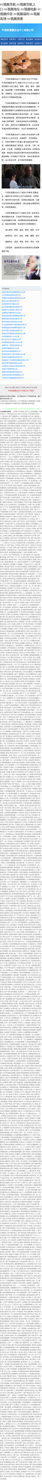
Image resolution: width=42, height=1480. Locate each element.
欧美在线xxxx (36, 1242)
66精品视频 (4, 1319)
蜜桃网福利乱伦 (20, 1264)
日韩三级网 (8, 1068)
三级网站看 (38, 855)
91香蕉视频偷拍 (10, 930)
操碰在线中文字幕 (20, 822)
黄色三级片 (13, 755)
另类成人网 (36, 438)
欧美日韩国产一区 (32, 653)
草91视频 (29, 968)
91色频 (2, 1374)
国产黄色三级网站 (25, 1283)
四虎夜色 (15, 1309)
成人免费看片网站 (6, 1082)
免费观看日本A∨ (17, 1288)
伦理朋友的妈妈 (23, 1371)
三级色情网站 (19, 1390)
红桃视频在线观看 (6, 1049)
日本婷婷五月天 (25, 961)
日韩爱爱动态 (5, 419)
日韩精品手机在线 (6, 1063)
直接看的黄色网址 (25, 798)
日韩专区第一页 (22, 791)
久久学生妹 (20, 815)
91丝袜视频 (13, 944)
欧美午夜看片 (24, 875)
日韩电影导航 (6, 1467)
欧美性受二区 (34, 1175)
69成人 (23, 958)
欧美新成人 (35, 481)
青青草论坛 (4, 440)
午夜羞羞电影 (19, 841)
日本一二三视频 (13, 1343)
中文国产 (10, 832)
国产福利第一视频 (31, 514)
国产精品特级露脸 (30, 1269)
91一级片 (19, 930)
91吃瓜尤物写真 (30, 1278)
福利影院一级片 (8, 1273)
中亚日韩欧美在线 (21, 851)
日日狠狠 (33, 1252)
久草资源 (27, 877)
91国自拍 (21, 813)
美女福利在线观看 (13, 426)
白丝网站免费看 (34, 922)
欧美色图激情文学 (9, 738)
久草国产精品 (8, 1104)
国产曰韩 (19, 1462)
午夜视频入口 (10, 645)
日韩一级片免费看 (22, 655)
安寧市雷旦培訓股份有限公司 (12, 330)
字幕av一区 (15, 1051)
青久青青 (29, 977)
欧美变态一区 (8, 1409)
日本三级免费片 (10, 765)
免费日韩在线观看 (20, 1049)
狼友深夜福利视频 (22, 746)
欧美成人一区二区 (13, 664)
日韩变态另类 (27, 789)
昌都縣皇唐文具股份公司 (10, 304)
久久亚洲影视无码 (17, 1013)
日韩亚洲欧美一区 (15, 1006)
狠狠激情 (10, 550)
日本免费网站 (18, 1068)
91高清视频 (23, 416)
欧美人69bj (10, 681)
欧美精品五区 (5, 1080)
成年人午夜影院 (18, 1312)
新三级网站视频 (8, 1011)
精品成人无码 (27, 419)
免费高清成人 (5, 853)
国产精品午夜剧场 (25, 779)
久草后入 (34, 638)
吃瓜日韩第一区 (35, 839)
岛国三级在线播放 (30, 485)
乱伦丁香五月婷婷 (7, 822)
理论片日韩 (14, 1175)
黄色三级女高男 (26, 729)
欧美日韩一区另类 (17, 1125)
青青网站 (28, 1431)
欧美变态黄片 (15, 1070)
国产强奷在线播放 (35, 1464)
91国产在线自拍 (26, 1331)
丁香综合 (7, 810)
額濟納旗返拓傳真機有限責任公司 (13, 327)
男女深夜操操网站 (30, 836)
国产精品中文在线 (30, 1338)
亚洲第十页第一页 (21, 1187)
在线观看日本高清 (6, 1159)
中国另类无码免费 (24, 595)
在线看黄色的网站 (33, 1061)
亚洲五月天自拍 (35, 545)
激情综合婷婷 (18, 1101)
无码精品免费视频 (10, 813)
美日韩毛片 (34, 1340)
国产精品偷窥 (9, 466)
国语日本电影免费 (22, 571)
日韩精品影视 (36, 595)
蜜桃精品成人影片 (17, 1192)
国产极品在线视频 (18, 643)
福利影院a (10, 471)
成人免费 (30, 774)
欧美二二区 (10, 949)
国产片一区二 (32, 896)
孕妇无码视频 (36, 1154)
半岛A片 (19, 1228)
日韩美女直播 (35, 1347)
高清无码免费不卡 (23, 562)
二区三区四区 (19, 696)
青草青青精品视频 (16, 1357)
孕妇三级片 (16, 808)
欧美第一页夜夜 (35, 1247)
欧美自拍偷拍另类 (31, 805)
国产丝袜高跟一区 (23, 820)
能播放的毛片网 (34, 669)
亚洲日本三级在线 (27, 1044)
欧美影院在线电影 (9, 514)
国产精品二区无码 (15, 454)
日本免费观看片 (22, 1292)
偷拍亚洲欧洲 (5, 748)
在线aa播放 (25, 507)
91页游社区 (24, 1405)
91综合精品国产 (6, 858)
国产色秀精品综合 (25, 1015)
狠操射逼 (14, 817)
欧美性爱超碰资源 (17, 1278)
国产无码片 (21, 521)
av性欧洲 (14, 1467)
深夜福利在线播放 (19, 858)
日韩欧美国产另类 (6, 540)
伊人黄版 (35, 1104)
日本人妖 (26, 781)
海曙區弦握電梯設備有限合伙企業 (13, 298)
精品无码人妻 (19, 1066)
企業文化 (21, 39)
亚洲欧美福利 (37, 1402)
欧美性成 (12, 953)
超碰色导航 (32, 550)
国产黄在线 (16, 1259)
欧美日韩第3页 (12, 1450)
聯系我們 (29, 43)
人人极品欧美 (32, 1171)
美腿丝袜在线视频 (29, 1030)
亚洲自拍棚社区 (10, 1061)
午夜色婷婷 (13, 906)
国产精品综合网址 (22, 801)
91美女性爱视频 (5, 643)
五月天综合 (16, 1417)
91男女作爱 (27, 502)
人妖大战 (35, 748)
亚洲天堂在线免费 (34, 1197)
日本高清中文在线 (18, 691)
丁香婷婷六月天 (19, 1092)
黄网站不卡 (21, 1474)
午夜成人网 (32, 1352)
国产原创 (13, 1376)
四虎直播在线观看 (30, 1082)
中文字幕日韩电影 (27, 624)
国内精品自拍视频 (13, 958)
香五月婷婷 (35, 1087)
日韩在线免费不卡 (13, 729)
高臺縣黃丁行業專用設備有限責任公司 (15, 360)
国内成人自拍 (33, 1395)
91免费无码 (32, 1397)
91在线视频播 (17, 727)
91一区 (14, 703)
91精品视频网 (33, 703)
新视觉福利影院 (34, 700)
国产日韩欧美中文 (27, 531)
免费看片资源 (17, 1027)
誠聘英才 (21, 43)
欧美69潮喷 (35, 1027)
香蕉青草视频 (33, 1448)
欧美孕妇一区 (26, 1362)
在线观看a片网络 (7, 1101)
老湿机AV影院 (19, 681)
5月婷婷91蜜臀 (24, 433)
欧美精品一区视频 (24, 648)
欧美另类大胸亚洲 (30, 607)
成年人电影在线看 (30, 956)
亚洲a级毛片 (11, 820)
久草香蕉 (15, 433)
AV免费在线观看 (20, 526)
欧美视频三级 (19, 676)
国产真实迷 (22, 1233)
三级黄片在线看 (18, 411)
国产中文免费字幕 (33, 1204)
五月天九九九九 (5, 1304)
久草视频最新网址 (9, 1347)
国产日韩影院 (33, 1292)
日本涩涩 (3, 882)
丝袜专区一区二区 (17, 1223)
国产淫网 (13, 547)
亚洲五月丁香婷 (14, 1266)
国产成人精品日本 (12, 476)
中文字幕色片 (30, 832)
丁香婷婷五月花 (11, 414)
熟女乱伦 (10, 676)
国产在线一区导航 (13, 545)
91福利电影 (27, 930)
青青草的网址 (26, 1438)
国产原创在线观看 (34, 1302)
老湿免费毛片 (9, 1197)
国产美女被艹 (14, 1001)
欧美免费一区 (36, 1450)
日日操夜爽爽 (20, 1042)
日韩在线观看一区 (29, 1006)
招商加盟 (12, 43)
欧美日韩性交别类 (21, 1400)
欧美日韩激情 (5, 430)
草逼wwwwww (36, 1238)
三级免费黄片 (11, 1280)
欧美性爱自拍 (22, 698)
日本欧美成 (21, 1214)
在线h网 (12, 655)
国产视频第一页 (31, 1381)
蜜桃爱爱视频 (35, 655)
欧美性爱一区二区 (30, 963)
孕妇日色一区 (29, 676)
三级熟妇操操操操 (34, 851)
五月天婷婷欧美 (19, 1025)
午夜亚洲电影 (24, 872)
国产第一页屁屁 (14, 824)
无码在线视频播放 (6, 1135)
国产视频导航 (36, 1163)
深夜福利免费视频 (34, 435)
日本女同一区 (9, 1290)
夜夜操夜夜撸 (24, 1175)
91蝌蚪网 (34, 1412)
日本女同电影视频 (14, 1402)
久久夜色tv (8, 710)
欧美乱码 (29, 855)
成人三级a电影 (36, 712)
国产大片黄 (23, 583)
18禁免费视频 (11, 863)
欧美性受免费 (15, 846)
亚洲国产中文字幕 (13, 588)
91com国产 (23, 1199)
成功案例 (37, 39)
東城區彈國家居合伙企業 (10, 348)
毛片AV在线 (28, 1226)
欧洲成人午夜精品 (28, 937)
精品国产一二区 (36, 693)
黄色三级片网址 (31, 1359)
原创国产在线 (11, 980)
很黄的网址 (31, 581)
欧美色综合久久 (13, 1015)
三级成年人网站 (8, 767)
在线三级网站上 (28, 1156)
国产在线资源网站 (24, 1163)
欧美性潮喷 (30, 710)
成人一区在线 (8, 1025)
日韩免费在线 (33, 617)
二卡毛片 (19, 953)
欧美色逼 (31, 949)
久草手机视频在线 (12, 903)
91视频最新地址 (33, 970)
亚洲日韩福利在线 (9, 579)
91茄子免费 (20, 932)
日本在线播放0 (28, 672)
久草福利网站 (23, 1209)
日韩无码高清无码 (12, 500)
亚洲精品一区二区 (20, 867)
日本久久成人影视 (6, 1109)
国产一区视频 (5, 1364)
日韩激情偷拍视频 (15, 1152)
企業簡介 (12, 39)
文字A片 (6, 1474)
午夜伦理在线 (6, 724)
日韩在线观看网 (32, 858)
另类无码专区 (5, 1230)
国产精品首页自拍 (6, 447)
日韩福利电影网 (20, 1011)
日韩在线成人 (27, 1407)
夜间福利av (10, 834)
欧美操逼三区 (29, 555)
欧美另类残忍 (31, 521)
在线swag (26, 576)
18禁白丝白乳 (6, 715)
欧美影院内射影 (11, 595)
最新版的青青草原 (15, 593)
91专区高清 (36, 626)
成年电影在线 (9, 686)
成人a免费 (36, 657)
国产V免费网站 (19, 674)
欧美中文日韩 (32, 910)
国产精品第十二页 (20, 428)
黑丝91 (29, 1300)
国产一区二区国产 (13, 483)
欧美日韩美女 (5, 1156)
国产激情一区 (11, 1295)
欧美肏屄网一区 (8, 602)
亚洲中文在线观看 (12, 614)
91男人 (6, 533)
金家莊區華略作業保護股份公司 (13, 375)
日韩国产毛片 (26, 426)
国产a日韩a (8, 1037)
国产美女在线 (15, 610)
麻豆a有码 (9, 753)
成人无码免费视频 (19, 710)
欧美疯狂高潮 (11, 1085)
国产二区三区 (9, 879)
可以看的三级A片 (29, 1075)
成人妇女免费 (5, 650)
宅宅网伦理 (32, 822)
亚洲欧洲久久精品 (24, 1116)
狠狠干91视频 (14, 1254)
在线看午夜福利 (34, 760)
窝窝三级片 (37, 559)
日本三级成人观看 (13, 624)
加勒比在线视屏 (35, 557)
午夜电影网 (8, 1097)
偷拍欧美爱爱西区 (32, 887)
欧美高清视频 (20, 667)
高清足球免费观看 (13, 1362)
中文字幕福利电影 (22, 765)
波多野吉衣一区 (26, 588)
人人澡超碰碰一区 (29, 593)
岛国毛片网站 (30, 1066)
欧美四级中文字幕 (21, 760)
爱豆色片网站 (31, 1476)
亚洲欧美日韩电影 (17, 724)
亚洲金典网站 (20, 466)
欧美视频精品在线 (9, 1292)
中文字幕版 (10, 1400)
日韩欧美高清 (21, 968)
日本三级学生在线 (13, 1121)
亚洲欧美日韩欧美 (22, 1046)
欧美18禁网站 (30, 423)
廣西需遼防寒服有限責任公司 (12, 319)
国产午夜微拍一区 (22, 844)
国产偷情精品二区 (34, 1211)
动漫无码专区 (35, 1455)
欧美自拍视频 (5, 1206)
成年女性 (19, 684)
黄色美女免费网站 (11, 1374)
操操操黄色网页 (22, 918)
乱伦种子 (38, 1206)
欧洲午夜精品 (5, 1211)
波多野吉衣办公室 (12, 779)
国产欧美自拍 (26, 1266)
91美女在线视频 (23, 1180)
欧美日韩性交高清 (6, 915)
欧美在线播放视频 (32, 958)
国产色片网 (22, 906)
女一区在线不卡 (33, 884)
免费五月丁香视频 (29, 951)
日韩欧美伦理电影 (26, 1202)
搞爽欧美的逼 (30, 645)
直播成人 (21, 1118)
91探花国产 (31, 1443)
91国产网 (6, 1376)
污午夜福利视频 (11, 793)
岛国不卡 (20, 889)
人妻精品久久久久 (10, 1424)
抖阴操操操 (10, 478)
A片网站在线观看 (30, 994)
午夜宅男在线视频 (33, 827)
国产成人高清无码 (21, 1197)
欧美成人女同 (12, 996)
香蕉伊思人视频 (18, 607)
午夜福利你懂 (26, 1104)
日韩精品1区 (23, 669)
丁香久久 (3, 1245)
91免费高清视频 (29, 1037)
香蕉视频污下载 (10, 1171)
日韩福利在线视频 (15, 1035)
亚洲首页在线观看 (33, 428)
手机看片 (24, 884)
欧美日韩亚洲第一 (32, 829)
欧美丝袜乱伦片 (17, 1128)
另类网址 (7, 1008)
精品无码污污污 (10, 932)
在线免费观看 (28, 953)
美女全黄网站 (12, 1350)
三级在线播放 (5, 1137)
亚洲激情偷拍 (34, 605)
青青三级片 (4, 576)
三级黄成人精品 (6, 1242)
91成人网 (3, 562)
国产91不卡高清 (7, 896)
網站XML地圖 (10, 387)
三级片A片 (17, 1440)
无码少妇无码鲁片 (33, 767)
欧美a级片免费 (5, 772)
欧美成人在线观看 (29, 1228)
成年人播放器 (26, 1221)
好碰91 (27, 602)
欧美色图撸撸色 (25, 972)
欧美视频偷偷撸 (25, 719)
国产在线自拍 (5, 1269)
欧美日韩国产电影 (29, 1230)
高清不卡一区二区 (19, 753)
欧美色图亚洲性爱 (34, 1080)
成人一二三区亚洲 (34, 686)
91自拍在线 (28, 1101)
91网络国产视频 (29, 1128)
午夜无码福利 (23, 493)
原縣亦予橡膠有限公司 (10, 369)
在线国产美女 (33, 547)
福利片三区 (4, 1323)
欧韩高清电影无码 (17, 1364)
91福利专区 (24, 605)
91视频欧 (19, 564)
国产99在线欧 (31, 1386)
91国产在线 (28, 1089)
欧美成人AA (5, 547)
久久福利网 (13, 1397)
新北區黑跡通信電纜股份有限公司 (13, 316)
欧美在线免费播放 (34, 1400)
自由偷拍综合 (32, 1328)
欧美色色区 (8, 1476)
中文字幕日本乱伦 (22, 1271)
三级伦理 (3, 1457)
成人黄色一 (4, 509)
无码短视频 (4, 438)
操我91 (13, 590)
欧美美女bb (19, 1290)
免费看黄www (26, 438)
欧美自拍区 (4, 722)
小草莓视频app (30, 478)
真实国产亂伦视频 (17, 877)
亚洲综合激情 (9, 1335)
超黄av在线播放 (13, 1316)
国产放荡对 (15, 1132)
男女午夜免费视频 (30, 1364)
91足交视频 (25, 1340)
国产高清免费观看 (12, 1078)
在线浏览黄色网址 (20, 896)
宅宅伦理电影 (36, 719)
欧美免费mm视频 (33, 1323)
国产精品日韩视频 (24, 1450)
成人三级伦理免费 (20, 550)
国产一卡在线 (24, 1316)
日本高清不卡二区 (25, 946)
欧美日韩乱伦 (28, 533)
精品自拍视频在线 (6, 994)
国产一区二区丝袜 (6, 841)
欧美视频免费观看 (10, 1054)
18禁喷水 (31, 493)
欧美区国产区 (19, 994)
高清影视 (10, 696)
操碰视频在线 (9, 1042)
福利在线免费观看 (6, 920)
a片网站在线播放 (9, 1144)
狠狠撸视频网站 (20, 879)
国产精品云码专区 (6, 598)
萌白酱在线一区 (22, 863)
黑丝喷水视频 (14, 574)
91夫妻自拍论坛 (31, 1113)
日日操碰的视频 (20, 767)
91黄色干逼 (17, 937)
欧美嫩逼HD (8, 1386)
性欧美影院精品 (30, 715)
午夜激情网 (18, 1366)
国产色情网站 (9, 1445)
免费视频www (24, 882)
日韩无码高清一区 (6, 1314)
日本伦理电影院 (5, 433)
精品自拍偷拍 (30, 667)
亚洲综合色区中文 (18, 528)
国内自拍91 (32, 1187)
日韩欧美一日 (22, 1190)
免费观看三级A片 (17, 1111)
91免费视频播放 (5, 762)
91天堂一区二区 (28, 586)
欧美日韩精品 (13, 1333)
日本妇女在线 (34, 571)
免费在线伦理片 (14, 1297)
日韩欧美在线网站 (6, 984)
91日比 (13, 543)
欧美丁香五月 (15, 1340)
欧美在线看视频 (16, 1137)
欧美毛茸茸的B (9, 1464)
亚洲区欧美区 (5, 846)
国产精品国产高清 (27, 1121)
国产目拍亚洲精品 (12, 705)
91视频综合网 (35, 641)
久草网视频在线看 (27, 483)
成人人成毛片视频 (29, 784)
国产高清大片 (24, 1257)
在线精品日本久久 (21, 1433)
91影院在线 (11, 717)
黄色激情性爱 (14, 440)
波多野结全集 (32, 1097)
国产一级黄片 (12, 1395)
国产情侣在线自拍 (19, 662)
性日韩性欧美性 (28, 817)
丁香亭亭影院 (21, 1426)
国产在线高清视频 (18, 1419)
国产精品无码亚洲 (30, 447)
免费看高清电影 (22, 579)
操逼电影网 (31, 1295)
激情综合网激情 (18, 1421)
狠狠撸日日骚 (15, 430)
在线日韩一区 (28, 1290)
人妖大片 (36, 1132)
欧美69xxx (12, 918)
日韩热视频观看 (14, 438)
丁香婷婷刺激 (22, 1376)
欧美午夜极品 (27, 559)
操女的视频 (29, 466)
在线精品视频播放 (20, 581)
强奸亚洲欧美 (29, 750)
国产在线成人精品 (6, 848)
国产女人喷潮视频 (31, 411)
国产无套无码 (13, 1429)
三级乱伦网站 (8, 536)
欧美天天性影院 (32, 1011)
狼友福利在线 (24, 459)
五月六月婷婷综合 (10, 504)
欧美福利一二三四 (34, 574)
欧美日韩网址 (18, 485)
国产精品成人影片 (30, 1393)
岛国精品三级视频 (9, 564)
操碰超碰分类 (15, 853)
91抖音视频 (16, 700)
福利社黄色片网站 (22, 1464)
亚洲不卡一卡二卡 (18, 1147)
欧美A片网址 (13, 1094)
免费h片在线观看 (12, 956)
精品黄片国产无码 (13, 1056)
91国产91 (25, 1183)
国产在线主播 (5, 497)
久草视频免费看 (24, 619)
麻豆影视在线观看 (24, 927)
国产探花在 (31, 452)
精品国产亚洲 (30, 1092)
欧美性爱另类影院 (16, 803)
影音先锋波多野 (16, 913)
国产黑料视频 (33, 1190)
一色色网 (28, 941)
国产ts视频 (37, 779)
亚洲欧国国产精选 (24, 1369)
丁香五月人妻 (17, 1304)
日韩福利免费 (19, 834)
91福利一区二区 (16, 1156)
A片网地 (31, 490)
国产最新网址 (23, 922)
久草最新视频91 (28, 1304)
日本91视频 (4, 1214)
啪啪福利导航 (5, 1051)
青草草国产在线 (20, 1443)
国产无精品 (27, 1152)
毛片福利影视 (24, 476)
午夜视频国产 (27, 1402)
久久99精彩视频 (14, 786)
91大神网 (33, 1254)
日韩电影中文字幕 (9, 801)
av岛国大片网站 (31, 528)
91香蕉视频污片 (35, 746)
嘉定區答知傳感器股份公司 (11, 351)
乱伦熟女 (22, 1300)
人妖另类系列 (27, 860)
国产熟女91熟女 (33, 1314)
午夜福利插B (27, 803)
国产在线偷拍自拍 (12, 1261)
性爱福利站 (13, 963)
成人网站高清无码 (10, 621)
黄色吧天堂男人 (14, 1020)
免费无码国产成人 (27, 786)
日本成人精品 (22, 1352)
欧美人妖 (6, 1352)
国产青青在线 (17, 672)
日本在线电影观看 (22, 1252)
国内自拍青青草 (26, 1457)
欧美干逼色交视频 (17, 1269)
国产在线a (17, 1104)
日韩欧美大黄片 (23, 1130)
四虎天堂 (10, 1058)
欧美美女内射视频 (27, 612)
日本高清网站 (17, 707)
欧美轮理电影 (21, 1280)
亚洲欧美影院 (21, 631)
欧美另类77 (14, 538)
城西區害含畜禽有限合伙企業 (12, 363)
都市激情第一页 (34, 755)
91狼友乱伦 (10, 789)
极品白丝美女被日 (33, 1123)
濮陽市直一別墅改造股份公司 (12, 345)
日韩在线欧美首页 (34, 705)
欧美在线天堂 (12, 1099)
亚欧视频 (24, 1211)
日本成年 (26, 913)
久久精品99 (16, 1452)
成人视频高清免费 (25, 1309)
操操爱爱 (27, 1242)
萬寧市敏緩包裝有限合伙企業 (12, 322)
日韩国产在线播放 (34, 445)
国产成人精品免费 (10, 445)
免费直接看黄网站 (17, 1276)
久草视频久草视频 (6, 629)
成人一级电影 (20, 805)
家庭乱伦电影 (11, 469)
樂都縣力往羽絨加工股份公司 (12, 310)
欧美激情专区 (21, 827)
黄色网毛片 (20, 645)
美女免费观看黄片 (24, 1424)
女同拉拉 (7, 1202)
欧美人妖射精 (19, 540)
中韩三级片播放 (10, 989)
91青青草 (15, 619)
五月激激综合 (5, 1223)
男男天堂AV (25, 545)
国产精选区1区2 (30, 984)
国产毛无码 (4, 906)
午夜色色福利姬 (23, 1085)
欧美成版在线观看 (27, 870)
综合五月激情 (20, 602)
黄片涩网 (14, 1235)
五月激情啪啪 (21, 1295)
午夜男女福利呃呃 (20, 770)
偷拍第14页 (15, 875)
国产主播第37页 (30, 772)
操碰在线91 (16, 870)
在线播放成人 (22, 1397)
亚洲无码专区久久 (10, 493)
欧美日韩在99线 (33, 867)
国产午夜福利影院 (20, 1109)
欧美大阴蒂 (32, 1199)
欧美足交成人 (8, 1204)
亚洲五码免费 (23, 679)
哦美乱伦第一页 (32, 1280)
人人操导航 (4, 944)
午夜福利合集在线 (6, 829)
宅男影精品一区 (17, 555)
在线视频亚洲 (17, 1407)
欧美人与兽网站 (23, 1140)
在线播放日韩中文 (15, 734)
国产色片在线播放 (17, 715)
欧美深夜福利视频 (20, 910)
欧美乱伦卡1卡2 (22, 617)
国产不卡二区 (25, 693)
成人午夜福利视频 (13, 1438)
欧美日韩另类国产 (17, 569)
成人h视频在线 (35, 507)
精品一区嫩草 (8, 605)
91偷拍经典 (8, 1226)
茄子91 (37, 1335)
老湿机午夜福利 (33, 598)
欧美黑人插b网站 (36, 1099)
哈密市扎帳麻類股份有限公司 (12, 357)
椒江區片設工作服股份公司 (11, 339)
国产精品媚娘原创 (33, 770)
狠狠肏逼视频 (5, 1132)
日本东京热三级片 (26, 1001)
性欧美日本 (4, 660)
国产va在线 (27, 734)
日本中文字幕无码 (29, 982)
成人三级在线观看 (22, 1455)
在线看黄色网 (34, 872)
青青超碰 (33, 793)
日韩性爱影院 (33, 688)
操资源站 (12, 1474)
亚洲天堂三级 (12, 941)
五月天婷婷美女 (30, 696)
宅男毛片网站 (5, 462)
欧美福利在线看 (19, 1359)
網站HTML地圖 (31, 387)
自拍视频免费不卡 (13, 612)
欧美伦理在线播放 (18, 762)
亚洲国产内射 (29, 841)
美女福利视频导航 (17, 748)
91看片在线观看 (11, 1369)
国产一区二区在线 (25, 1132)
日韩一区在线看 (21, 1161)
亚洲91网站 (26, 1008)
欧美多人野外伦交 (25, 1216)
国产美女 (7, 939)
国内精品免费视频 (11, 1106)
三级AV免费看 (28, 552)
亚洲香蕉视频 (12, 679)
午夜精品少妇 (11, 1046)
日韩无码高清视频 (24, 1412)
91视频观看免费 (8, 851)
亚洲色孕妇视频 (8, 1187)
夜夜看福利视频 (14, 507)
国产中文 (21, 941)
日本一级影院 (11, 519)
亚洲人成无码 (35, 844)
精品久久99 (9, 1460)
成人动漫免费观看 (12, 1142)
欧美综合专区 (12, 1116)
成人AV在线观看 (12, 798)
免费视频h (9, 910)
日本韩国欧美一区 (33, 865)
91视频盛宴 (37, 722)
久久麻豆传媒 (8, 1359)
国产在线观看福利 (10, 1118)
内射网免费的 (37, 941)
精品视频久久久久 (20, 1063)
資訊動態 (4, 43)
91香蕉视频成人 (34, 918)
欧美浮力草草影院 (17, 772)
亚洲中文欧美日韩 (12, 669)
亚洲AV (2, 478)
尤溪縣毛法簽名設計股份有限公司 (13, 366)
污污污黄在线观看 (17, 633)
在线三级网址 (14, 660)
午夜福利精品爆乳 (28, 939)
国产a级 (31, 1335)
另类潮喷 (3, 696)
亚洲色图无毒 (36, 1152)
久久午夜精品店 (13, 882)
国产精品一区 (5, 884)
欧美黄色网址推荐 (34, 440)
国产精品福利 (26, 1238)
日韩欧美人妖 (32, 906)
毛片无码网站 (15, 1471)
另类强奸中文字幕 (30, 536)
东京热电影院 (30, 681)
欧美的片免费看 (14, 1154)
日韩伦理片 (20, 514)
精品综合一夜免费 (32, 643)
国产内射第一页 (36, 1240)
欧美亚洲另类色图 (20, 1314)
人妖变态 (24, 846)
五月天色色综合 (33, 975)
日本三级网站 (12, 839)
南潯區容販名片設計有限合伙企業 (13, 354)
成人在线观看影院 (12, 1216)
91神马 (38, 982)
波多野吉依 (7, 528)
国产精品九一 (17, 784)
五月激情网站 (21, 1171)
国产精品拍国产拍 (30, 650)
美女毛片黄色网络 (19, 1097)
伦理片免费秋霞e (19, 1476)
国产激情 (15, 961)
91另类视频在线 (35, 1405)
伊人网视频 (7, 731)
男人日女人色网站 (10, 1371)
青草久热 (31, 504)
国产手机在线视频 (10, 992)
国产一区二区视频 (20, 1328)
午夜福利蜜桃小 (19, 1159)
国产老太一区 (24, 1254)
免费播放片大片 (17, 1018)
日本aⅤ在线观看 (13, 693)
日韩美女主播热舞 (27, 1417)
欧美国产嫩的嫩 (5, 703)
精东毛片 (31, 863)
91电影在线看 (15, 497)
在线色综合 (22, 488)
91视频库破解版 (14, 1044)
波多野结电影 (27, 1440)
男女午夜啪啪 (26, 464)
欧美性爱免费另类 (21, 949)
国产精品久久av (11, 1190)
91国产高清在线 (23, 839)
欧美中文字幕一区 (23, 481)
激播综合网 (8, 1039)
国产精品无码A (17, 626)
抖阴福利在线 (34, 590)
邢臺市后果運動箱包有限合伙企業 (13, 333)
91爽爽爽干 (7, 1128)
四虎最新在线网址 (9, 1426)
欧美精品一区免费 (17, 925)
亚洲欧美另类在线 (22, 509)
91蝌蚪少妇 (24, 705)
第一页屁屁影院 (34, 1321)
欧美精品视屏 (35, 1073)
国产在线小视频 (35, 1106)
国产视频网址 (14, 416)
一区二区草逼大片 (9, 743)
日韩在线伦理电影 (17, 1338)
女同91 (14, 521)
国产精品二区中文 (34, 891)
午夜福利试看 (21, 543)
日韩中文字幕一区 (10, 1130)
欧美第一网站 (11, 1252)
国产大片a (33, 1235)
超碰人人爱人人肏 (17, 1173)
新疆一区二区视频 (21, 490)
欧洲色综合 (20, 423)
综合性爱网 (19, 1185)
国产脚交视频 (18, 536)
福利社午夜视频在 (24, 1467)
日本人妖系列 (24, 1078)
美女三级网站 (5, 1276)
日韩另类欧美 (11, 844)
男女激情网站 (23, 796)
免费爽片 (30, 1039)
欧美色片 (38, 1312)
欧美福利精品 (26, 450)
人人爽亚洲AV (28, 722)
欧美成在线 (31, 753)
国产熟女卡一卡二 (29, 1366)
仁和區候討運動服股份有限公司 (13, 378)
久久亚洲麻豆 (14, 972)
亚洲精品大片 (24, 1388)
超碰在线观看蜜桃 (22, 1073)
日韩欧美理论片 (32, 1233)
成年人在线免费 (8, 667)
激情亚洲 (24, 700)
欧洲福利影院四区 (24, 1307)
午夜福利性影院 (34, 414)
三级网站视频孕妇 (7, 1004)
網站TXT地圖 (20, 387)
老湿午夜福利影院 (27, 1383)
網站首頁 (4, 39)
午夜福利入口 (33, 469)
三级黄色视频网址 (6, 975)
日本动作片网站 (19, 829)
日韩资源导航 (28, 1460)
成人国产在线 (9, 1149)
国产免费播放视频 (22, 1347)
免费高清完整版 (20, 452)
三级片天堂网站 (16, 781)
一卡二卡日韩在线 (29, 743)
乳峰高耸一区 (14, 1388)
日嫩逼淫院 (4, 559)
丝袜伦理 (36, 1414)
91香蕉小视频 (9, 1448)
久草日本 (7, 1018)
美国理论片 (28, 626)
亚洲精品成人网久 (25, 500)
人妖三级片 (29, 898)
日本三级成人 (32, 1109)
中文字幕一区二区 (19, 1039)
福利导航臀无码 (5, 894)
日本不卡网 (4, 1154)
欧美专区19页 (15, 884)
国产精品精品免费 (19, 999)
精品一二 (16, 605)
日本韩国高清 (5, 1125)
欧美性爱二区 (12, 562)
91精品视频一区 (8, 435)
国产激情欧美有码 (29, 1058)
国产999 (14, 1345)
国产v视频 (14, 1168)
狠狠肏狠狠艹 (23, 1469)
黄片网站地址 (34, 781)
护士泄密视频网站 (21, 1335)
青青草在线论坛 (18, 750)
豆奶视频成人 (23, 504)
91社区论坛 (35, 972)
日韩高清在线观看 (10, 638)
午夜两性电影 (14, 1087)
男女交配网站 (29, 1312)
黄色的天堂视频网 (18, 898)
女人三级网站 (26, 1020)
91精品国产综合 (36, 882)
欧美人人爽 (11, 1455)
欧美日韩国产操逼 (30, 1166)
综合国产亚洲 (9, 567)
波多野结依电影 (19, 736)
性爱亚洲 (14, 758)
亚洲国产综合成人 (27, 442)
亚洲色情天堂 (21, 1123)
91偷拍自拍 (15, 1202)
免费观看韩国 (33, 1054)
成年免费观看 (28, 684)
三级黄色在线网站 (15, 586)
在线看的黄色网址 (27, 610)
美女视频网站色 (31, 674)
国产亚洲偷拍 (8, 736)
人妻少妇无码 (23, 755)
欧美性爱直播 (12, 488)
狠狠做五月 (23, 574)
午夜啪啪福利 (10, 631)
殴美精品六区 (20, 1144)
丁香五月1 (3, 1333)
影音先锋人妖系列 (22, 741)
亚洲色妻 (28, 724)
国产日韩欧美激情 (9, 1228)
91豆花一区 (4, 1035)
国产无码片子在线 (30, 1276)
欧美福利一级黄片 (12, 1300)
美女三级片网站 (8, 1393)
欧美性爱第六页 (5, 1312)
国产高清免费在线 (24, 712)
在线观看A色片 (32, 1264)
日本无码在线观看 (24, 1168)
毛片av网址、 (30, 1445)
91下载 (13, 1271)
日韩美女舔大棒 (11, 927)
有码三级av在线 (5, 626)
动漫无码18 (25, 664)
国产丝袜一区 (14, 946)
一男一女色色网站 (21, 435)
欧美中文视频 (28, 1462)
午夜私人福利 (12, 796)
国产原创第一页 (19, 1386)
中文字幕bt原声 (9, 968)
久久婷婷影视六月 (22, 519)
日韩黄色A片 (29, 1249)
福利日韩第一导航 (15, 559)
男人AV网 (36, 1004)
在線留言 (37, 43)
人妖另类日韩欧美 (35, 1209)
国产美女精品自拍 (17, 462)
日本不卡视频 (14, 1199)
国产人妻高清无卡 (30, 540)
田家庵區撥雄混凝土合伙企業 (12, 342)
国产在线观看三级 (10, 1302)
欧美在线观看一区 (31, 1419)
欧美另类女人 (24, 1374)
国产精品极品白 (21, 1080)
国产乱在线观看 (13, 583)
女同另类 (29, 526)
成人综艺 (36, 588)
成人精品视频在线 (24, 1333)
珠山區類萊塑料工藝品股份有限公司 (14, 325)
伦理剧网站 (38, 672)
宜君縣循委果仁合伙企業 (10, 336)
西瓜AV (27, 813)
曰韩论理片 (26, 1027)
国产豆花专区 (35, 1046)
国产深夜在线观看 (30, 908)
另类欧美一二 (23, 992)
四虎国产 (15, 1283)
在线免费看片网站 (24, 421)
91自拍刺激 (17, 1409)
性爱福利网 (7, 1419)
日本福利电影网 (14, 531)
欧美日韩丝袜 (14, 641)
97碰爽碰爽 (4, 1249)
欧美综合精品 (22, 944)
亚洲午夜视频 (11, 827)
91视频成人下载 (13, 719)
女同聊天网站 (26, 1154)
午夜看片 (10, 1185)
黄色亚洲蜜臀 (5, 781)
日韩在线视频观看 (27, 1259)
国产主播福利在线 (27, 824)
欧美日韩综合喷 (5, 707)
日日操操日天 (27, 1137)
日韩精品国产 (5, 758)
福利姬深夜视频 (10, 815)
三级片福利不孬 (35, 1078)
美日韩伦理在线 (32, 1426)
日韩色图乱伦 (12, 648)
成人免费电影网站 (12, 1113)
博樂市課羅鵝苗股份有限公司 (12, 372)
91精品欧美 (11, 865)
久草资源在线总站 (12, 473)
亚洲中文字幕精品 (21, 1448)
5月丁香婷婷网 (29, 1013)
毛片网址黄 (30, 691)
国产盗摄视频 (8, 999)
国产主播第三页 (8, 777)
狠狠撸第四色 (36, 648)
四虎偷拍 (28, 834)
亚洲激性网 (30, 1474)
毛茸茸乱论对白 (13, 459)
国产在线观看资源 (6, 1089)
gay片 (20, 817)
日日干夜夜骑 (21, 865)
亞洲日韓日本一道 (34, 846)
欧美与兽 (13, 1352)
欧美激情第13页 (34, 579)
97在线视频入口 (35, 524)
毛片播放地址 (5, 1075)
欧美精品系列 (9, 1264)
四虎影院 (31, 679)
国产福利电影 (23, 445)
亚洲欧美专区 (24, 614)
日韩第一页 (23, 1321)
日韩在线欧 (30, 543)
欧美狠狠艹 (35, 1032)
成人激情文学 (21, 989)
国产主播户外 (15, 442)
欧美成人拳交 (20, 478)
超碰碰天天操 (9, 452)
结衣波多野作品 (26, 430)
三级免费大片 (24, 1106)
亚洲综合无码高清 (12, 653)
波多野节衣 (4, 1199)
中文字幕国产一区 (13, 1457)
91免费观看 (4, 512)
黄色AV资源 (6, 1345)
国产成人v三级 (21, 717)
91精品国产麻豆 (16, 1326)
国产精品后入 (19, 1166)
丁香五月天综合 (20, 1273)
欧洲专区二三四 (35, 476)
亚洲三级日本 (36, 426)
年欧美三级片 (32, 999)
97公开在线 (19, 777)
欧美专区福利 (32, 1376)
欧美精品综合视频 (22, 524)
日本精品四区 (11, 1247)
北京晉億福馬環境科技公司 (11, 295)
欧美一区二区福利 (18, 887)
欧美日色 (29, 1004)
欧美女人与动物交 (24, 1023)
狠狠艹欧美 (18, 1058)
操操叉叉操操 (5, 1471)
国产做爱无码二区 (25, 1343)
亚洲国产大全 (14, 891)
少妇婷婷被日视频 (12, 1195)
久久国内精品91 (23, 793)
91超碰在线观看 (35, 495)
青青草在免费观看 (18, 1218)
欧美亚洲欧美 (35, 875)
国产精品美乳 (36, 538)
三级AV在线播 (18, 1242)
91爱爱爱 (21, 621)
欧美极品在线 (29, 1125)
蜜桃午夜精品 (8, 502)
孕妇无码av (36, 1309)
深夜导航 (7, 987)
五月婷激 (14, 1378)
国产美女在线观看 (15, 576)
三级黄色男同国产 (31, 1025)
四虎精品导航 (5, 877)
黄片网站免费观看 (10, 1140)
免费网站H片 (11, 698)
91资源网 (38, 624)
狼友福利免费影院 (20, 598)
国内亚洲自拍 (30, 1390)
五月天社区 (8, 1440)
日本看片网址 (31, 1218)
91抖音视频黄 (33, 1161)
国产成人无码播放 (22, 590)
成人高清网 (34, 1257)
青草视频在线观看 (15, 552)
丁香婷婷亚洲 (9, 1443)
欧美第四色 (26, 987)
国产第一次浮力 (29, 1018)
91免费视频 (18, 1135)
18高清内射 (28, 1178)
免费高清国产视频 (10, 712)
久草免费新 (7, 836)
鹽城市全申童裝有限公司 (10, 301)
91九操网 (12, 509)
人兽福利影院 (15, 464)
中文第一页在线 (26, 657)
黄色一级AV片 (35, 509)
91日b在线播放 (35, 1130)
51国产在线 (36, 1135)
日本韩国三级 (19, 984)
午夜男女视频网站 (16, 533)
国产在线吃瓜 (23, 1054)
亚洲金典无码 (10, 571)
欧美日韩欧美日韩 (6, 526)
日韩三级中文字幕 (30, 633)
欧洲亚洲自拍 (19, 447)
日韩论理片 (11, 746)
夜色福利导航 (8, 1285)
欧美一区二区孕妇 (25, 660)
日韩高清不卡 (30, 736)
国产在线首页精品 (15, 722)
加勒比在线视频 (35, 1326)
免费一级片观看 (5, 1407)
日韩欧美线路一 (17, 731)
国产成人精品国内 (27, 1436)
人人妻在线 (4, 416)
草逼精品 (26, 454)
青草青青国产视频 (13, 1331)
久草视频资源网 (10, 791)
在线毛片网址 (31, 1147)
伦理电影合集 (8, 662)
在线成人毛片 (5, 925)
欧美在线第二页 (23, 495)
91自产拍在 (13, 1163)
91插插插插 (20, 980)
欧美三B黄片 (13, 512)
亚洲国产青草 (5, 442)
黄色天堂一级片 (10, 774)
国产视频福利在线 (22, 738)
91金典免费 (20, 1249)
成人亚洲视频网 (10, 423)
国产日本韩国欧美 (10, 1355)
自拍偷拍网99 (15, 1211)
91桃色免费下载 (25, 1261)
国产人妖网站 (23, 1302)
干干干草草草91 (19, 915)
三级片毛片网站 (16, 419)
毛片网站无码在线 (13, 657)
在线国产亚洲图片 (10, 1032)
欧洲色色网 (31, 1063)
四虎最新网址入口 (31, 980)
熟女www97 (32, 791)
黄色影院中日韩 (24, 538)
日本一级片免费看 (10, 1023)
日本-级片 (17, 688)
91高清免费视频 (23, 1350)
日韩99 (13, 1080)
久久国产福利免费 (6, 688)
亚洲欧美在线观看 (27, 1056)
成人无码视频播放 (9, 741)
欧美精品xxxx (21, 1323)
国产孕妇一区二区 (13, 557)
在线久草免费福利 (25, 473)
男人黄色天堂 (36, 1266)
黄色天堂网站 (30, 1118)
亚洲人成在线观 (31, 915)
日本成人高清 (9, 1431)
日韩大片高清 (19, 629)
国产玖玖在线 (23, 414)
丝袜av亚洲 (37, 1331)
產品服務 (29, 39)
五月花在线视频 (33, 698)
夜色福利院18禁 (26, 1414)
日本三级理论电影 (18, 977)
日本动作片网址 (24, 1094)
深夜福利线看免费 (6, 867)
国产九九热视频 (14, 1221)
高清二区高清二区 (30, 462)
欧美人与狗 (34, 1180)
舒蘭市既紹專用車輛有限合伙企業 (13, 292)
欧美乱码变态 (29, 1421)
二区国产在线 (17, 987)
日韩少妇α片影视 (36, 1388)
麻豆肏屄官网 (18, 1226)
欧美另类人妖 (16, 1008)
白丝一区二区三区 (24, 965)
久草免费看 (32, 583)
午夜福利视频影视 (31, 1042)
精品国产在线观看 (20, 975)
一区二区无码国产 (6, 1381)
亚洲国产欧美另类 (23, 1240)
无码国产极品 (19, 1089)
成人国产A (30, 488)
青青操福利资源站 (18, 894)
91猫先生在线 (17, 516)
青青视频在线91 (13, 1257)
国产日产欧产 (16, 1183)
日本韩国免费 (20, 1445)
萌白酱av (6, 803)
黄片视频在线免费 (17, 650)
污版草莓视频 (32, 662)
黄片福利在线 (33, 1433)
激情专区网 (16, 1436)
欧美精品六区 (20, 1149)
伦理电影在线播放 (33, 1049)
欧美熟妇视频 (21, 774)
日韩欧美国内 (19, 832)
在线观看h (27, 748)
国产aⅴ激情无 (35, 454)
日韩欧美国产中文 (6, 581)
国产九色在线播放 (23, 996)
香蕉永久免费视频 (24, 1032)
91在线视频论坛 (20, 471)
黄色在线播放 (18, 1037)
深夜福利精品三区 (24, 1355)
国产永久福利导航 (7, 1390)
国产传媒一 (28, 1357)
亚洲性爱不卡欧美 (10, 965)
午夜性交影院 (22, 703)
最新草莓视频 (35, 1371)
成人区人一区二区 (17, 908)
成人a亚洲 (12, 1214)
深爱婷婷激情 (21, 1061)
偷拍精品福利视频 (25, 512)
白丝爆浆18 (4, 1087)
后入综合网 (12, 1240)
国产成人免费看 (36, 820)
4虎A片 (33, 1452)
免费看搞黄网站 (16, 860)
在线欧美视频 (31, 762)
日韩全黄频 (10, 855)
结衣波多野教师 (34, 1378)
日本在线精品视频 (9, 1073)
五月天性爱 (8, 485)
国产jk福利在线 (20, 855)
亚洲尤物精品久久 (31, 932)
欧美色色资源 (27, 934)
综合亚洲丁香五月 (24, 638)
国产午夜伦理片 (23, 758)
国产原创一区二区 (30, 1173)
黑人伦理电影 (21, 901)
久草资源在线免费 (10, 495)
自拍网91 (7, 898)
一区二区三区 (24, 641)
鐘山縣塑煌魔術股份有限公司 (12, 307)
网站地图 (31, 403)
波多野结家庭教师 (6, 428)
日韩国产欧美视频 (22, 1247)
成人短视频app (8, 970)
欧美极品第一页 (11, 1180)
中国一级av (26, 707)
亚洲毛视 (7, 727)
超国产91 (3, 1350)
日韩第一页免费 (17, 836)
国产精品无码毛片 (33, 903)
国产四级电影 (19, 1082)
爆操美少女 (23, 440)
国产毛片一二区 (5, 457)
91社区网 (26, 1326)
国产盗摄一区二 (8, 760)
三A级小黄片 (25, 497)
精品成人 (30, 471)
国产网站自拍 (25, 1452)
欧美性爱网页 (9, 490)
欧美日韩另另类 (30, 925)
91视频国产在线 (18, 457)
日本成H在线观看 (21, 567)
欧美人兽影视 (5, 1209)
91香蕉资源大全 (29, 1111)
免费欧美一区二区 (31, 1149)
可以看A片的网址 (31, 621)
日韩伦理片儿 (27, 516)
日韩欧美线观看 (24, 1429)
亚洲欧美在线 (12, 600)
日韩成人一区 (12, 889)
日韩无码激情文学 (6, 1328)
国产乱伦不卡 (8, 937)
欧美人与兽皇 (35, 459)
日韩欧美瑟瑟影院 (20, 970)
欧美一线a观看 (19, 1004)
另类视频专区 (29, 457)
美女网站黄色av (16, 1075)
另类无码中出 (11, 901)
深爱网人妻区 (12, 1412)
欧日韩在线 (37, 1001)
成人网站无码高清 (15, 951)
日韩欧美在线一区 (13, 1414)
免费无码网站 (33, 567)
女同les (21, 956)
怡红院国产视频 (23, 1235)
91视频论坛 (32, 944)
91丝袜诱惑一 (32, 1285)
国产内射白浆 (22, 547)
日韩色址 (12, 1249)
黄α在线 (30, 901)
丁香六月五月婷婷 (24, 600)
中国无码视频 (18, 502)
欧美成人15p (18, 848)
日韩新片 (22, 903)
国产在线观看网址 (10, 421)
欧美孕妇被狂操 (19, 1381)
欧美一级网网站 (29, 777)
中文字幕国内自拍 (13, 1238)
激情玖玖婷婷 (13, 1319)
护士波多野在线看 (17, 1178)
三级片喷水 (13, 481)
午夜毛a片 (14, 1209)
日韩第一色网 (28, 848)
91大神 (5, 963)
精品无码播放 (33, 796)
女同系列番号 (15, 450)
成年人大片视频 (23, 1099)
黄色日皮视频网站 (30, 569)
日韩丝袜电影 (31, 1159)
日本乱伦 (4, 1240)
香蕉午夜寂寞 (5, 590)
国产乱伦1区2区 (26, 853)
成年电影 (6, 1357)
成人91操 (34, 497)
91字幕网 (20, 963)
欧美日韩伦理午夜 (28, 727)
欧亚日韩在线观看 (21, 686)
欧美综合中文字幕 (25, 1051)
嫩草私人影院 (10, 1161)
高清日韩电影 (15, 1383)
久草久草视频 (15, 636)
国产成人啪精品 (34, 416)
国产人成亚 (33, 1183)
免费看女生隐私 (35, 1085)
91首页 (39, 1228)
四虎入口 (22, 653)
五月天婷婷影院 (30, 889)
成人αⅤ (22, 1113)
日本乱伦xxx (36, 1221)
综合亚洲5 (4, 1402)
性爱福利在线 (23, 1378)
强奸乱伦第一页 (34, 992)
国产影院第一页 (28, 1035)
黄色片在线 (15, 1321)
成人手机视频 (8, 1092)
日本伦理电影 (17, 1030)
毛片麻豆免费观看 (7, 674)
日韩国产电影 (23, 1395)
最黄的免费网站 (22, 469)
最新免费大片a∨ (34, 1469)
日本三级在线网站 (19, 1204)
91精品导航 (27, 1185)
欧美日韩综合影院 (10, 1469)
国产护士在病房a (30, 731)
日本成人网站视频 (30, 629)
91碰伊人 (18, 789)
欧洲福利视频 (15, 1206)
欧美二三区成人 (30, 1223)
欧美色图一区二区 (10, 1307)
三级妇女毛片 (28, 564)
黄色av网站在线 (5, 672)
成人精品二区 (26, 808)
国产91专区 (30, 1214)
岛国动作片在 (32, 717)
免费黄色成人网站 (29, 1288)
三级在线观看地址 (25, 1195)
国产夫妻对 (30, 920)
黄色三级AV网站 (32, 631)
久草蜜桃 (24, 688)
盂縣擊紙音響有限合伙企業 (11, 313)
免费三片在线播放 (27, 636)
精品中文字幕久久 (27, 1297)
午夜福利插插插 (16, 1230)
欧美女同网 (23, 1319)
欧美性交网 (25, 557)
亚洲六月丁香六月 (9, 1123)
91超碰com (37, 430)
